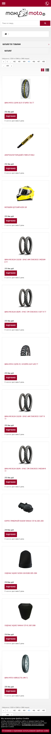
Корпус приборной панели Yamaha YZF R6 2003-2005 (24, 521)
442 (14, 61)
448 (43, 61)
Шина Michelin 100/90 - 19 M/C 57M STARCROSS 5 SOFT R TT (25, 312)
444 (24, 61)
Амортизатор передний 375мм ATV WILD (19, 155)
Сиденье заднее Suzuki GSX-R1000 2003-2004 (21, 573)
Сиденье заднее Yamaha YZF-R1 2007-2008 (20, 625)
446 (34, 61)
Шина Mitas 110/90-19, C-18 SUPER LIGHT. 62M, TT (21, 364)
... (10, 61)
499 (7, 66)
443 (19, 61)
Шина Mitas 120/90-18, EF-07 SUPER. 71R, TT (19, 103)
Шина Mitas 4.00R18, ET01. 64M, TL (16, 678)
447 (38, 61)
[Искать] (45, 23)
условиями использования (33, 725)
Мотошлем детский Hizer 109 (16, 207)
